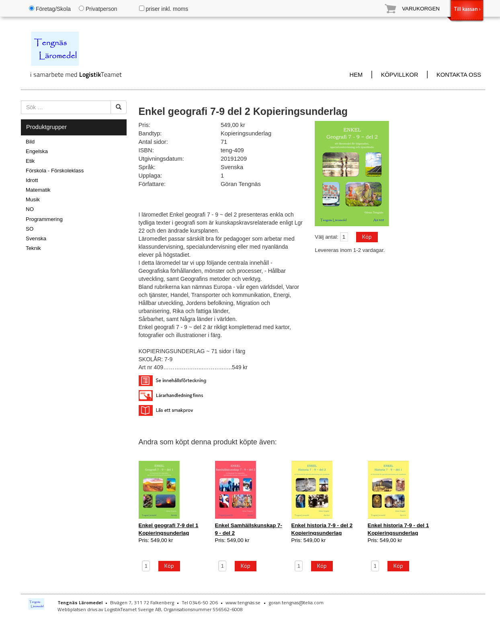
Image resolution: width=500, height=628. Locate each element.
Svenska (36, 238)
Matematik (38, 190)
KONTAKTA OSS (458, 75)
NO (30, 209)
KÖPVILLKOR (399, 75)
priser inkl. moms (164, 9)
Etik (30, 161)
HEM (356, 75)
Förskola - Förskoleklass (55, 171)
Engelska (37, 151)
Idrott (32, 180)
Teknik (33, 248)
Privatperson (98, 9)
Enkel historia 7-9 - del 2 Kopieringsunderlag (322, 529)
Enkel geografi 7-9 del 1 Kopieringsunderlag (169, 529)
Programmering (44, 219)
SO (29, 229)
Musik (33, 199)
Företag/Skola (50, 9)
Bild (30, 142)
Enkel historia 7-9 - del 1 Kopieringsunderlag (398, 529)
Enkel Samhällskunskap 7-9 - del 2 (248, 529)
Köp (367, 236)
